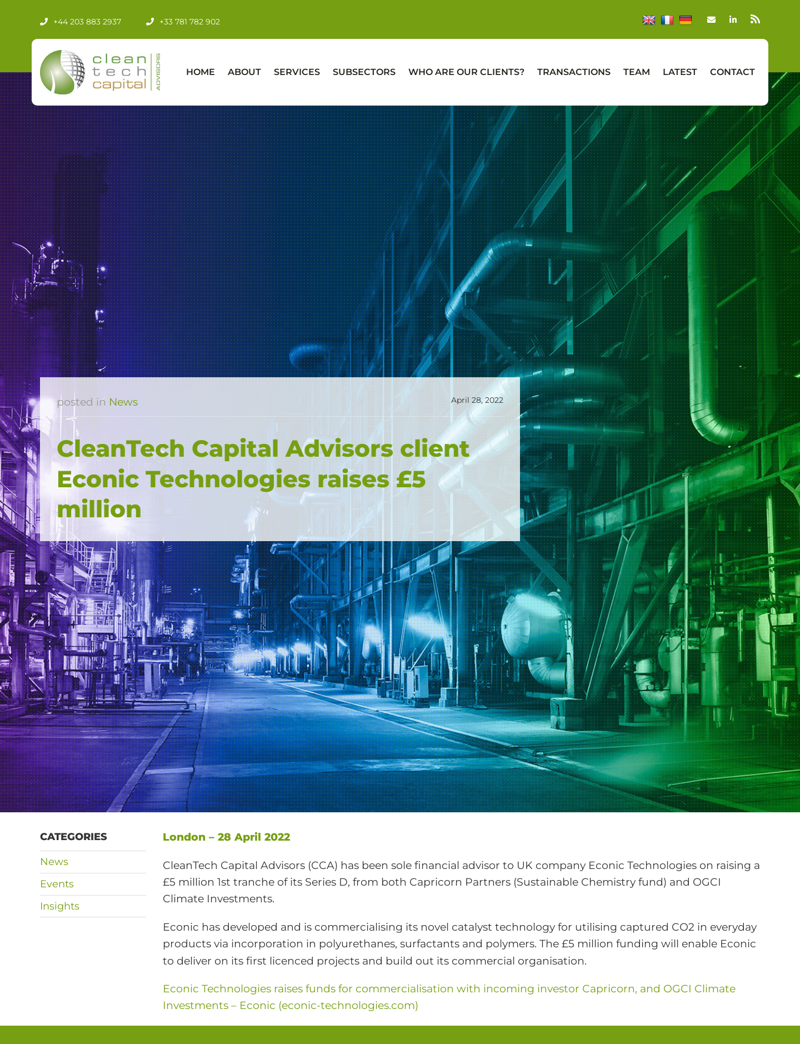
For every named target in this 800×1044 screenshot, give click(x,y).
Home (200, 72)
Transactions (574, 72)
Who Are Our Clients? (466, 72)
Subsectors (364, 72)
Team (636, 72)
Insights (59, 906)
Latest (680, 72)
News (123, 402)
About (244, 72)
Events (57, 884)
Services (297, 72)
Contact (732, 72)
